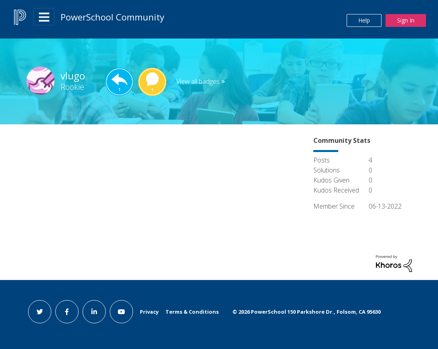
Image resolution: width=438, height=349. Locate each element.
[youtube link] (121, 311)
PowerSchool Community (112, 17)
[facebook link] (67, 311)
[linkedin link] (94, 311)
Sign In (405, 20)
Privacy (149, 311)
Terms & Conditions (192, 311)
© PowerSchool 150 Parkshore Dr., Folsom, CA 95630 (306, 311)
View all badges (198, 81)
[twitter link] (39, 311)
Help (364, 20)
